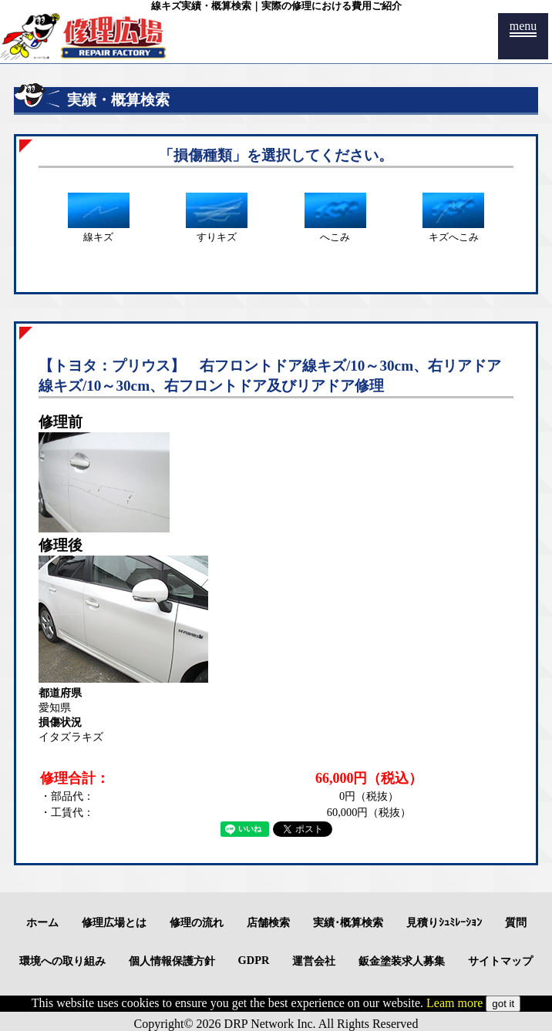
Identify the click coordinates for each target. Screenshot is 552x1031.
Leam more (454, 1002)
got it (503, 1003)
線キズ (99, 231)
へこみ (335, 231)
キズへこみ (453, 231)
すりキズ (216, 231)
